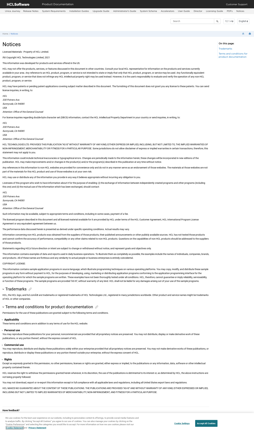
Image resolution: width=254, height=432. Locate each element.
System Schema (148, 11)
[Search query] (195, 21)
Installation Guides (79, 11)
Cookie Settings (182, 425)
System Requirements (54, 11)
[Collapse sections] (243, 34)
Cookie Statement (14, 429)
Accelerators (167, 11)
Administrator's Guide (124, 11)
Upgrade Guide (101, 11)
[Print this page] (250, 34)
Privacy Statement (37, 429)
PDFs (229, 11)
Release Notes (30, 11)
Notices (240, 11)
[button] (3, 289)
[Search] (217, 21)
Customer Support (237, 4)
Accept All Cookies (206, 425)
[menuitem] (12, 11)
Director (198, 11)
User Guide (184, 11)
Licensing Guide (214, 11)
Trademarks (225, 48)
